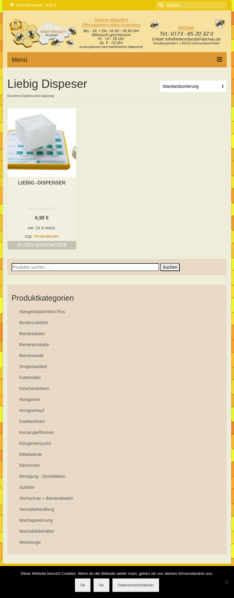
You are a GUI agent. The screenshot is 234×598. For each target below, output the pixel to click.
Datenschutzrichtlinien (136, 585)
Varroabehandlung (36, 509)
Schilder (27, 487)
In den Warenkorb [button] (42, 245)
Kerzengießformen (36, 432)
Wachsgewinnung (36, 520)
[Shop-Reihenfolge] (193, 86)
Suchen (170, 267)
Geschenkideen (34, 388)
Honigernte (29, 399)
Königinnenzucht (35, 443)
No (101, 585)
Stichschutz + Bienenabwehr (46, 498)
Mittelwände (30, 454)
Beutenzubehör (33, 322)
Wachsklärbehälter (36, 531)
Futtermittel (30, 377)
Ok (82, 585)
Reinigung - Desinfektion (42, 476)
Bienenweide (31, 355)
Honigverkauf (31, 410)
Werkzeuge (30, 542)
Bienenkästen (32, 333)
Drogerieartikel (33, 366)
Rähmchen (29, 465)
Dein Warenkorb (33, 5)
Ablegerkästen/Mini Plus (42, 311)
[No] (226, 582)
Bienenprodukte (34, 344)
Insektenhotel (31, 421)
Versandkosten (46, 236)
